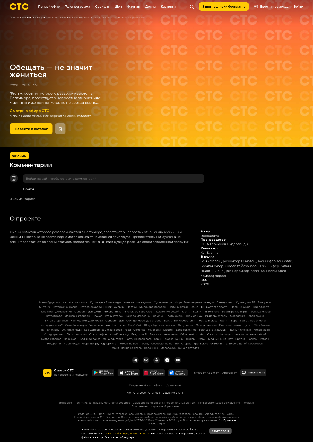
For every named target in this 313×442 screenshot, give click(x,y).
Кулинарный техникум (105, 302)
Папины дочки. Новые (183, 306)
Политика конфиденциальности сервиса (102, 402)
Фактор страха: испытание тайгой (243, 334)
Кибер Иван (262, 329)
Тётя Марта (262, 325)
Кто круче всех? (52, 325)
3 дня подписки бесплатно (224, 6)
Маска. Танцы (174, 338)
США (26, 85)
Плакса (97, 315)
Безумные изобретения (180, 320)
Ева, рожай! (139, 334)
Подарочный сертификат (146, 385)
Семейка (139, 329)
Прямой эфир (48, 6)
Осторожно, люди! (64, 306)
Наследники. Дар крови (86, 320)
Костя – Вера (229, 320)
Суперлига (108, 343)
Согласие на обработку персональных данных (164, 402)
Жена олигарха (113, 338)
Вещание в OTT (173, 392)
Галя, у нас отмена (253, 320)
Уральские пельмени (208, 343)
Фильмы (133, 6)
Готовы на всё (128, 343)
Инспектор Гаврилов (138, 311)
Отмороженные (206, 325)
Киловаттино (112, 311)
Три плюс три (262, 306)
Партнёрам (64, 402)
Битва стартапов (56, 320)
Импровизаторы (216, 315)
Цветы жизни (174, 315)
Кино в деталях (188, 347)
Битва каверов (51, 338)
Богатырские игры (234, 311)
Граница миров (260, 311)
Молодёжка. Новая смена (247, 315)
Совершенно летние (165, 343)
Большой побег (90, 338)
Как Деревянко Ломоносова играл (107, 329)
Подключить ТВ (253, 373)
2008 (14, 85)
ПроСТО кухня (240, 306)
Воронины (151, 347)
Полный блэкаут (240, 329)
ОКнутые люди (72, 329)
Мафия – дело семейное (179, 329)
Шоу (118, 6)
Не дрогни (54, 343)
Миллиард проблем (152, 306)
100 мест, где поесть (214, 306)
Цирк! (248, 325)
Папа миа (46, 311)
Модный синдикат (220, 338)
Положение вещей (167, 311)
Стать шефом (98, 334)
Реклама (248, 402)
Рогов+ (264, 338)
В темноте (212, 311)
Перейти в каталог (31, 129)
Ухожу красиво (54, 334)
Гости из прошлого (139, 338)
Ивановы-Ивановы (77, 315)
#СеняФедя (72, 343)
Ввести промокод (271, 6)
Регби (202, 338)
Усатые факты (78, 302)
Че (129, 392)
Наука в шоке (208, 320)
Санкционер (225, 302)
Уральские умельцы (212, 329)
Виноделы (264, 302)
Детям (150, 6)
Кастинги (168, 6)
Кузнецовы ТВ (245, 302)
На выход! (70, 338)
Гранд (145, 343)
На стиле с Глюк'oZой (127, 325)
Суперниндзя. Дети (87, 311)
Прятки (132, 306)
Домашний (173, 385)
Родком (252, 338)
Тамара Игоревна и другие (144, 315)
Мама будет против (52, 302)
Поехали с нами (230, 325)
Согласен (220, 431)
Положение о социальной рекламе (155, 406)
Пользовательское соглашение (219, 402)
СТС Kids (154, 392)
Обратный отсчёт (192, 334)
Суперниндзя (163, 302)
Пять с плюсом (77, 334)
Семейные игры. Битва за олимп (87, 325)
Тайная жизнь (50, 329)
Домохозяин (63, 311)
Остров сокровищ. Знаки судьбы (101, 306)
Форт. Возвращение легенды (194, 302)
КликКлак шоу (119, 334)
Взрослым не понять (163, 334)
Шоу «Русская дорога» (159, 325)
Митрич (44, 306)
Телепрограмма (77, 6)
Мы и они (154, 329)
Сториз (186, 343)
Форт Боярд (90, 343)
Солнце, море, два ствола (143, 320)
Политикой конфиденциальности (127, 433)
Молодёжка (168, 347)
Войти (28, 189)
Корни (158, 338)
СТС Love (139, 392)
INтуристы (185, 325)
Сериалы (102, 6)
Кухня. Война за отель (127, 347)
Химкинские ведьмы (137, 302)
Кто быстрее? (114, 315)
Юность (212, 334)
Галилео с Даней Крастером (244, 343)
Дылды (190, 338)
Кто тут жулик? (192, 311)
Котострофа (54, 315)
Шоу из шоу (194, 315)
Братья (240, 338)
